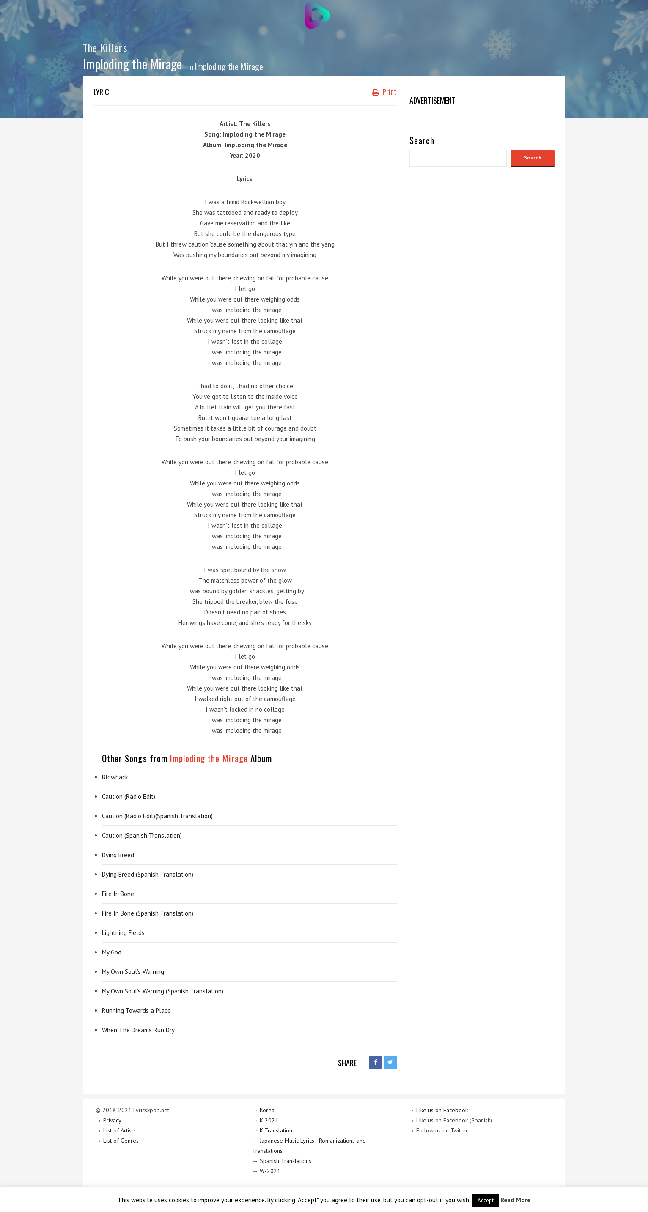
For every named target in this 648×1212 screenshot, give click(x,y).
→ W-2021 (266, 1171)
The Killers (105, 47)
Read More (515, 1200)
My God (111, 952)
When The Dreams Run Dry (138, 1030)
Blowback (115, 777)
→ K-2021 (265, 1120)
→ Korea (263, 1110)
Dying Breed (118, 855)
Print (384, 91)
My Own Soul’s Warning (133, 972)
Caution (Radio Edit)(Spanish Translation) (157, 816)
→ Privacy (108, 1120)
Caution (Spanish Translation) (142, 835)
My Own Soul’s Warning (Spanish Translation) (162, 991)
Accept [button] (486, 1200)
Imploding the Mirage (229, 66)
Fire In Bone (118, 894)
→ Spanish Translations (281, 1161)
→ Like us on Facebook (438, 1110)
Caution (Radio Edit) (128, 796)
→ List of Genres (117, 1140)
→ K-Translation (272, 1130)
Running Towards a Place (136, 1010)
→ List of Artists (116, 1130)
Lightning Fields (123, 933)
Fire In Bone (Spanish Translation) (147, 913)
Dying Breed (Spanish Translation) (147, 874)
